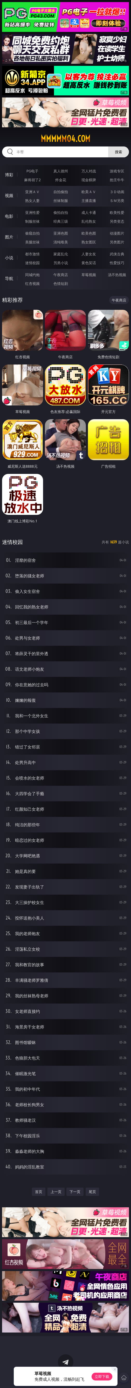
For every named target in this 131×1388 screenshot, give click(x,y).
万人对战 (88, 171)
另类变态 (117, 221)
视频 (9, 195)
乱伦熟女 (88, 221)
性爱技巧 (117, 262)
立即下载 (102, 1376)
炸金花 (60, 179)
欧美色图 (88, 233)
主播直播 (88, 200)
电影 (9, 216)
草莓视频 (88, 274)
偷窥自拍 (32, 233)
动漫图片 (117, 233)
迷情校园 (32, 262)
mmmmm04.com (65, 139)
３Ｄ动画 (117, 191)
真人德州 (60, 171)
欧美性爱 (117, 212)
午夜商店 (60, 274)
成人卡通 (88, 212)
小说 (9, 258)
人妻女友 (88, 253)
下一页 (75, 1191)
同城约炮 (32, 274)
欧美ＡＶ (88, 191)
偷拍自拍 (60, 212)
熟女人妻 (32, 200)
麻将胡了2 (32, 179)
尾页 (92, 1191)
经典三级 (60, 221)
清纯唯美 (60, 242)
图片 (9, 237)
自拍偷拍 (60, 191)
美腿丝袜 (32, 242)
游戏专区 (117, 171)
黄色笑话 (88, 262)
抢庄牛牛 (117, 179)
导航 (9, 278)
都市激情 (32, 253)
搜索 (118, 151)
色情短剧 (60, 283)
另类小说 (60, 262)
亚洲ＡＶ (32, 191)
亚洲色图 (60, 233)
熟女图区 (88, 242)
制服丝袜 (32, 221)
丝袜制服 (60, 200)
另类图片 (117, 242)
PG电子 (32, 171)
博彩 (9, 175)
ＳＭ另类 (117, 200)
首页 (38, 1191)
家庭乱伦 (60, 253)
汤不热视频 (117, 274)
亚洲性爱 (32, 212)
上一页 (56, 1191)
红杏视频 (32, 283)
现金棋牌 (88, 179)
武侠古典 (117, 253)
